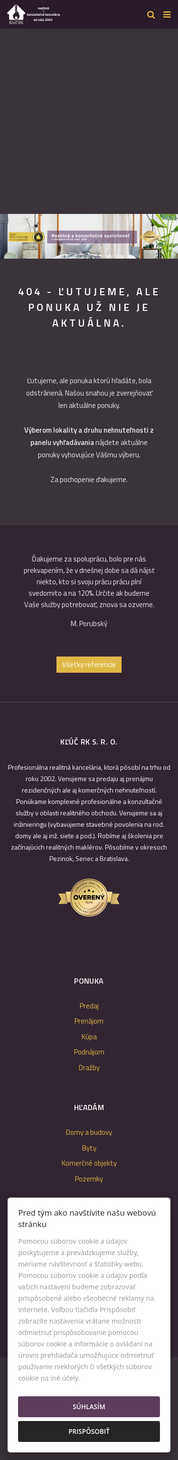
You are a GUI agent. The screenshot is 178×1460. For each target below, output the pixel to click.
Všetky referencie (89, 664)
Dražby (89, 1067)
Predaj (89, 1005)
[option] (89, 236)
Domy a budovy (89, 1132)
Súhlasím (89, 1406)
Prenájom (89, 1020)
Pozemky (89, 1178)
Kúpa (89, 1036)
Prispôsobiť (89, 1431)
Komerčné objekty (89, 1163)
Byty (89, 1147)
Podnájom (89, 1051)
